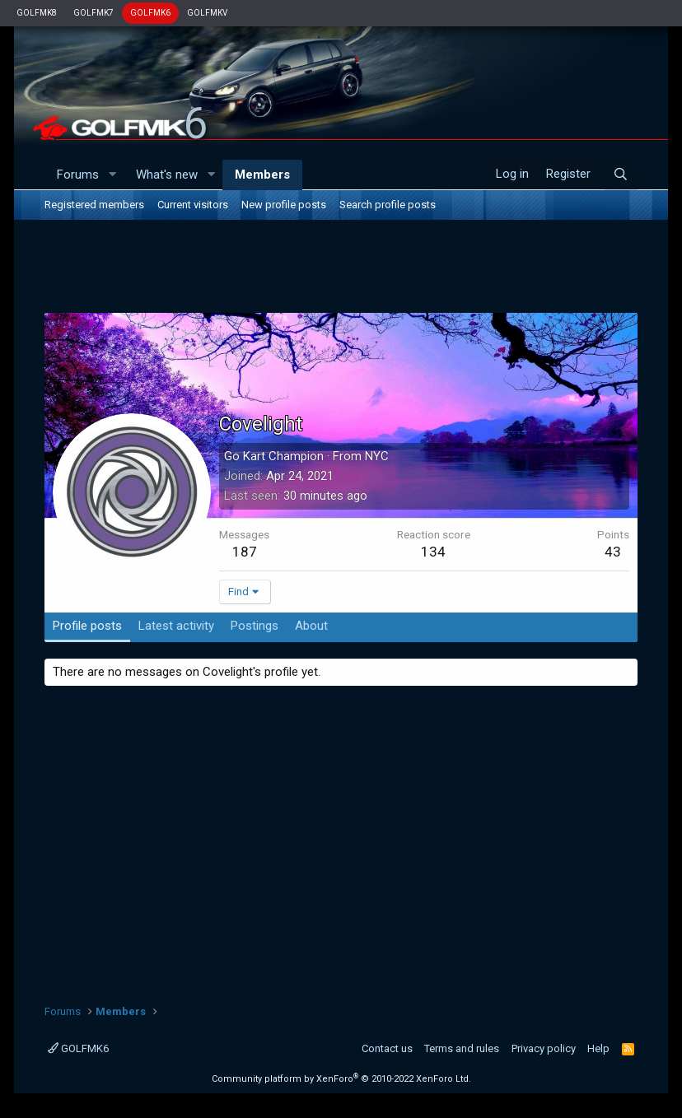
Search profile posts (387, 204)
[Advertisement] (341, 269)
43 (613, 551)
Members (262, 174)
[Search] (621, 174)
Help (598, 1048)
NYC (377, 456)
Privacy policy (544, 1048)
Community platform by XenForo (341, 1079)
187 (244, 551)
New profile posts (283, 204)
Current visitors (192, 204)
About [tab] (311, 625)
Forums (78, 174)
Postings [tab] (254, 625)
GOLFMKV (207, 12)
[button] (112, 175)
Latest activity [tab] (176, 625)
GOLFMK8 (36, 12)
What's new (167, 174)
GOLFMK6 (150, 12)
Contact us (387, 1048)
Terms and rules (461, 1048)
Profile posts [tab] (87, 625)
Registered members (94, 204)
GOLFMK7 (93, 12)
